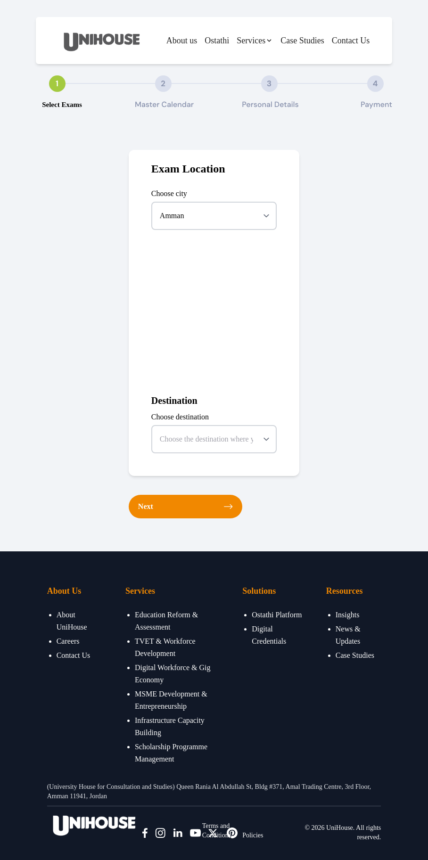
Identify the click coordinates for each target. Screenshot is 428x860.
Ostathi (217, 40)
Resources (344, 591)
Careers (68, 641)
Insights (348, 615)
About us (182, 40)
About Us (64, 591)
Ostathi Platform (277, 615)
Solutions (259, 591)
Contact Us (351, 40)
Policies (252, 835)
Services (140, 591)
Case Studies (302, 40)
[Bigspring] (94, 823)
